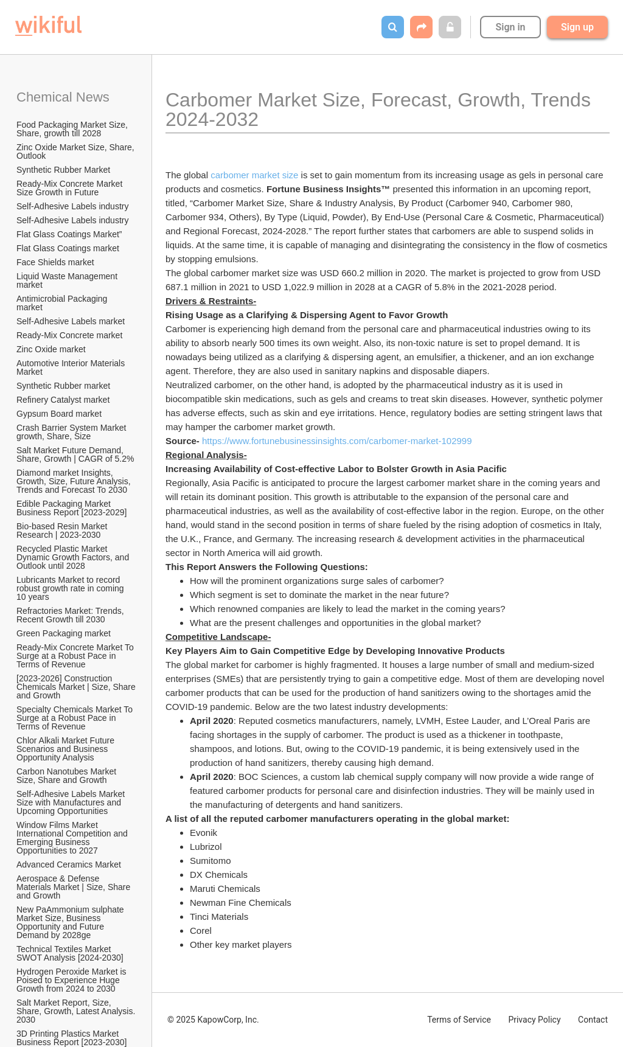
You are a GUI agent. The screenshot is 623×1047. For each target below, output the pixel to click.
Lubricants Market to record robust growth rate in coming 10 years (71, 588)
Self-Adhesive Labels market (70, 321)
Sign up (577, 27)
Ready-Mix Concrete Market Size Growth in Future (70, 188)
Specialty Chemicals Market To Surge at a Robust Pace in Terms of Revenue (75, 717)
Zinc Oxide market (51, 349)
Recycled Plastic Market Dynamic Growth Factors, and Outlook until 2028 (73, 557)
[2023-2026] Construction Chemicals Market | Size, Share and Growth (76, 686)
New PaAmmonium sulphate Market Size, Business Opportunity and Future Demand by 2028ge (71, 922)
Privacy (534, 1019)
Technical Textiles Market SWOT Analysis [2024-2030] (70, 953)
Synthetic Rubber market (63, 386)
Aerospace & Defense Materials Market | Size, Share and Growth (74, 887)
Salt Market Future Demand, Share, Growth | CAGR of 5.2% (75, 454)
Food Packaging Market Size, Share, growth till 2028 (73, 129)
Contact (593, 1019)
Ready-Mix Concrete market (69, 335)
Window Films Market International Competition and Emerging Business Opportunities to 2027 (73, 837)
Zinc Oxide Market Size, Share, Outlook (76, 151)
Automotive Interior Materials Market (71, 367)
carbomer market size (254, 175)
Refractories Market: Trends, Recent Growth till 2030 (71, 615)
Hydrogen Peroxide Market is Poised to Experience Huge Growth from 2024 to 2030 (72, 980)
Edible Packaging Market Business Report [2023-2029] (71, 508)
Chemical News (63, 97)
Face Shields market (55, 262)
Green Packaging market (63, 633)
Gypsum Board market (60, 414)
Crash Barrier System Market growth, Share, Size (72, 432)
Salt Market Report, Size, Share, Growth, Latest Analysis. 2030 (76, 1011)
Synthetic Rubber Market (63, 170)
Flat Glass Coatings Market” (69, 234)
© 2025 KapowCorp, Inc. (213, 1019)
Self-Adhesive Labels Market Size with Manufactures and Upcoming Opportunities (71, 802)
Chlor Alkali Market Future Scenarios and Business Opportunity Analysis (66, 749)
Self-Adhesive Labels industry (72, 206)
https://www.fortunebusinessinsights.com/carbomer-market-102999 (337, 441)
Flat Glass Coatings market (67, 248)
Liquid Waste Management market (68, 280)
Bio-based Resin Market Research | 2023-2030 (63, 530)
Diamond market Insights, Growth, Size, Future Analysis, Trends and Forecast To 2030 (74, 481)
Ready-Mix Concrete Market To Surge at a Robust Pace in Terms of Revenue (76, 655)
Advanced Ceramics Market (68, 864)
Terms (459, 1019)
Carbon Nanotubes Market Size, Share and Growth (67, 776)
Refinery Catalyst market (63, 400)
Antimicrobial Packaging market (63, 303)
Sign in (510, 27)
